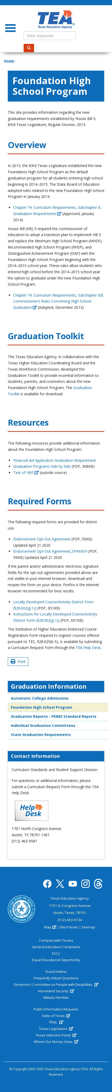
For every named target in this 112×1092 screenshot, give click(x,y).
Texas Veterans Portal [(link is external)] (56, 1035)
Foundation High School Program (41, 707)
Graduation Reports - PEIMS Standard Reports (53, 716)
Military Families (56, 997)
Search (30, 47)
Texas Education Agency (69, 898)
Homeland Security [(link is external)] (56, 991)
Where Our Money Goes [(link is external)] (56, 1041)
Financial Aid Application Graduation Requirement (54, 460)
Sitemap (88, 927)
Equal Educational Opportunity (56, 959)
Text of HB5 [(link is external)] (26, 472)
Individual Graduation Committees (43, 725)
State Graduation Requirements (41, 734)
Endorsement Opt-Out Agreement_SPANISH (50, 551)
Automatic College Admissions (40, 698)
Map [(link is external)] (50, 927)
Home (9, 60)
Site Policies (69, 927)
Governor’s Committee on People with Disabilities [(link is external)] (56, 984)
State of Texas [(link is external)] (56, 1015)
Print (18, 661)
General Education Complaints (56, 946)
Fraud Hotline (56, 971)
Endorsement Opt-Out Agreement (41, 539)
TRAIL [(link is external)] (56, 1022)
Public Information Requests (56, 1009)
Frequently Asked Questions (56, 978)
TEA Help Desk (88, 647)
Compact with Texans (56, 940)
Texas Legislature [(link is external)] (56, 1028)
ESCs (56, 953)
